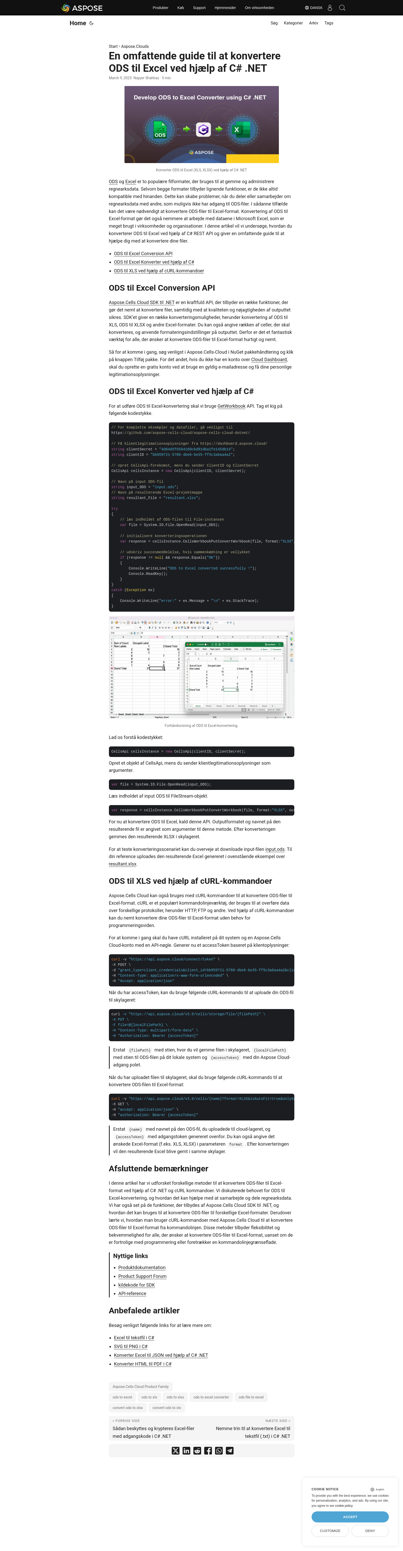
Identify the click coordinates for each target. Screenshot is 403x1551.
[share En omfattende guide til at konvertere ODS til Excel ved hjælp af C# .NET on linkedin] (186, 1452)
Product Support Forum (142, 1276)
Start (113, 46)
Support (199, 8)
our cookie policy (341, 1506)
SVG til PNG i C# (131, 1346)
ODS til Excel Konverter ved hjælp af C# (154, 262)
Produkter (160, 8)
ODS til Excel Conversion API (143, 253)
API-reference (132, 1293)
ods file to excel (251, 1397)
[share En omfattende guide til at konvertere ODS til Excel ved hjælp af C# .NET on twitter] (175, 1452)
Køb (180, 8)
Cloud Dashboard (269, 359)
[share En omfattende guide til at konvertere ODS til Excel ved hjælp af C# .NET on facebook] (208, 1452)
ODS (113, 181)
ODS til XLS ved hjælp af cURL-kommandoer (159, 270)
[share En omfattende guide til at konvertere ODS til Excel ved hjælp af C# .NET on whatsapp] (219, 1452)
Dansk (312, 7)
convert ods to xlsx (128, 1408)
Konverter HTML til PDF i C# (143, 1364)
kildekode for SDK (136, 1285)
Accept (350, 1517)
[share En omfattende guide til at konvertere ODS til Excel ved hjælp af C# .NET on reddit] (197, 1452)
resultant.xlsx (122, 864)
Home (78, 23)
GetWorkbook (232, 406)
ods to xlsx (175, 1397)
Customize (330, 1531)
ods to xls (149, 1397)
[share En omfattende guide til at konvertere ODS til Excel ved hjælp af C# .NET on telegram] (230, 1452)
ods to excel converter (211, 1397)
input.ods (275, 849)
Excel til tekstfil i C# (134, 1337)
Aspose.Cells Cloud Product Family (141, 1387)
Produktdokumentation (142, 1267)
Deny (370, 1531)
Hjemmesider (225, 8)
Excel (130, 181)
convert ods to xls (166, 1408)
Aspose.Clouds (135, 46)
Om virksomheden (259, 8)
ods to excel (122, 1397)
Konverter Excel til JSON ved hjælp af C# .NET (161, 1355)
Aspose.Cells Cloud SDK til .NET (142, 302)
